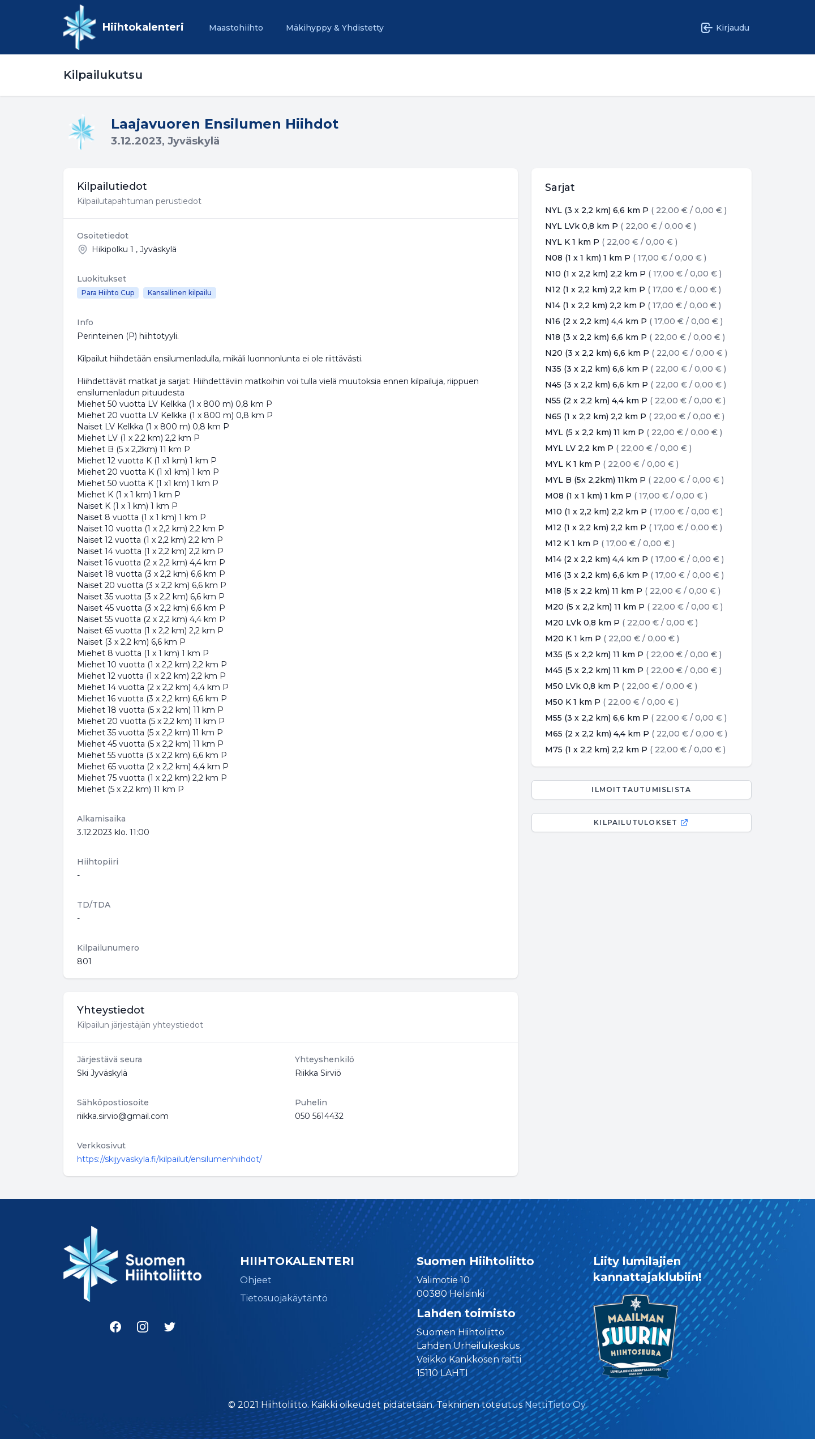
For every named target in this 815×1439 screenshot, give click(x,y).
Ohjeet (256, 1280)
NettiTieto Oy (555, 1404)
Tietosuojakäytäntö (284, 1298)
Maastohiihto (236, 28)
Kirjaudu (724, 28)
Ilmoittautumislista (641, 789)
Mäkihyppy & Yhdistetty (335, 28)
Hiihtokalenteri (143, 27)
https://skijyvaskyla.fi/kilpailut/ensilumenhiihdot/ (169, 1159)
